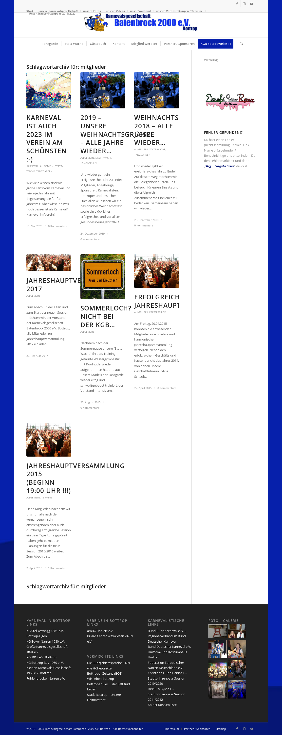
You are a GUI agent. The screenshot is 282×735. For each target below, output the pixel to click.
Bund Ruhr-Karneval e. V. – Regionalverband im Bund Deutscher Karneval (167, 636)
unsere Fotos (92, 11)
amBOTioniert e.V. (100, 631)
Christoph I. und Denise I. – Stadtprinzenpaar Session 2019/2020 (167, 678)
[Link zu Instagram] (244, 3)
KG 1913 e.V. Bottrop (41, 657)
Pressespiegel (158, 312)
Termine (46, 497)
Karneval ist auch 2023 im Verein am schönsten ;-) (46, 138)
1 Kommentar (57, 568)
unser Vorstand (140, 11)
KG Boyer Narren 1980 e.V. (45, 641)
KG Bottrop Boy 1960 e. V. (45, 662)
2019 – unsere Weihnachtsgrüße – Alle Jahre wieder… (115, 134)
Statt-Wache (103, 157)
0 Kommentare (57, 226)
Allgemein (47, 166)
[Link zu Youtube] (252, 3)
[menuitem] (92, 11)
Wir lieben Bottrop (100, 678)
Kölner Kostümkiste (162, 704)
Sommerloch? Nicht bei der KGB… (106, 316)
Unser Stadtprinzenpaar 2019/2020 (52, 13)
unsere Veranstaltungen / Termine (179, 11)
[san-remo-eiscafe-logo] (230, 113)
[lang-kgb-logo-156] (141, 25)
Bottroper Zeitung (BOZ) (104, 673)
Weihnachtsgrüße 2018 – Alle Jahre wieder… (169, 130)
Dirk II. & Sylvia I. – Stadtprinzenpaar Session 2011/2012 (166, 694)
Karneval (32, 166)
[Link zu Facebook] (237, 3)
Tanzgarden (44, 171)
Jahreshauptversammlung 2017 (75, 284)
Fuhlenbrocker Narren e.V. (45, 678)
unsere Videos (115, 11)
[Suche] (240, 43)
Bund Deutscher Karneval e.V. (169, 646)
